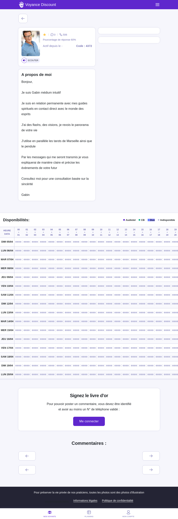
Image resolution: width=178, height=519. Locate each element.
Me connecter (89, 421)
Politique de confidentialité (117, 500)
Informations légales (85, 500)
